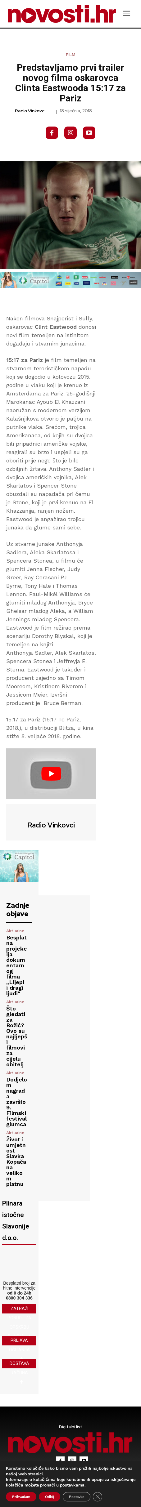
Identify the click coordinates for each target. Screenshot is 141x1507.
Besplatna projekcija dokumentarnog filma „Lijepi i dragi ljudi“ (16, 965)
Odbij (49, 1496)
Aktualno (15, 931)
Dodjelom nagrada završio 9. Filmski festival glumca (16, 1101)
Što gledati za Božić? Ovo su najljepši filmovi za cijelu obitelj (16, 1036)
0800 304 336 (19, 1297)
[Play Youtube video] (51, 773)
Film (70, 54)
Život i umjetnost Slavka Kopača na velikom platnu (16, 1161)
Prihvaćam (21, 1496)
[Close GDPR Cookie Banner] (97, 1496)
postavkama (72, 1485)
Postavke (76, 1496)
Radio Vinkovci (30, 111)
